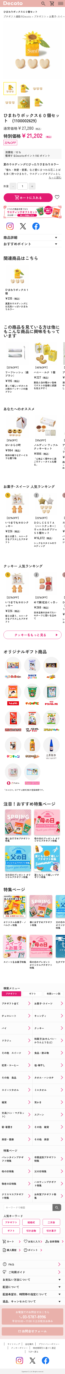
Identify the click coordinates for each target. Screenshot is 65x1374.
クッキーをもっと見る (30, 635)
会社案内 (29, 1344)
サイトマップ (13, 1344)
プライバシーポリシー (49, 1344)
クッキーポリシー (19, 1347)
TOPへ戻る (33, 1351)
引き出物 (31, 1230)
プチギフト (11, 1222)
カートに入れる (28, 197)
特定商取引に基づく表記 (44, 1347)
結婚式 (31, 1222)
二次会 (51, 1222)
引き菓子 (51, 1230)
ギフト (11, 1230)
